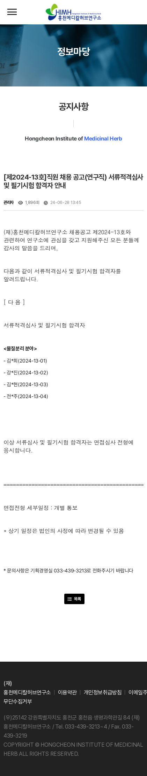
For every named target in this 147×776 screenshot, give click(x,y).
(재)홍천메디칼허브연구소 (74, 12)
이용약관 (67, 692)
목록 (74, 598)
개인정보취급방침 (103, 692)
